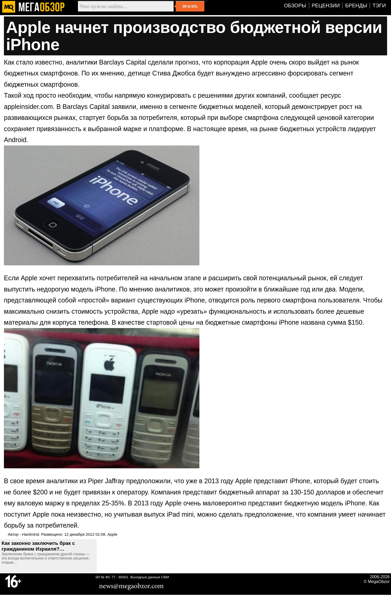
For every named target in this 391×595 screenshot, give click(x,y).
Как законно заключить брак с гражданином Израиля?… (38, 546)
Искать (189, 6)
